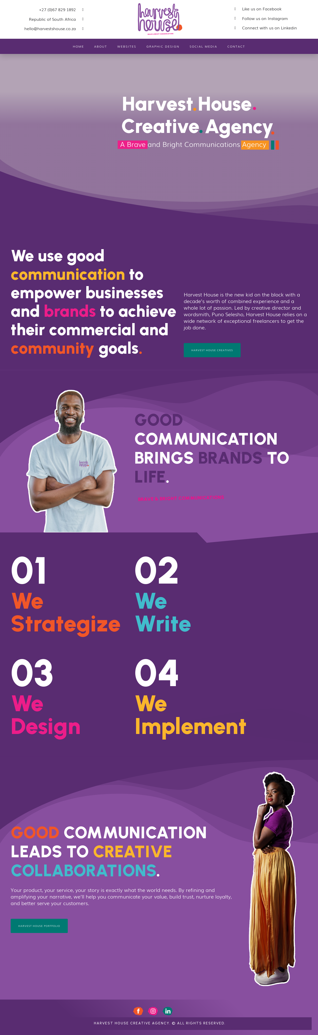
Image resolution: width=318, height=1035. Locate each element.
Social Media (203, 46)
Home (78, 46)
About (100, 46)
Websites (126, 46)
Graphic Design (162, 46)
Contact (236, 46)
